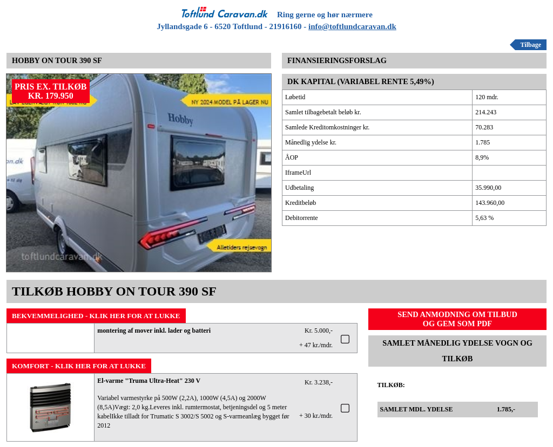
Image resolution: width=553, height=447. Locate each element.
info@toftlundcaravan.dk (352, 26)
